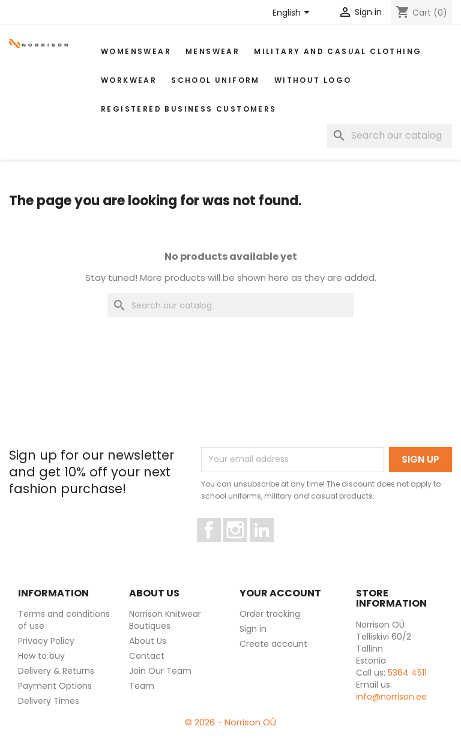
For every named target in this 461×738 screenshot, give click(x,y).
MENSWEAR (212, 51)
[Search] (389, 136)
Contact (146, 656)
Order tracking (270, 614)
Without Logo (313, 80)
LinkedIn (269, 547)
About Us (147, 641)
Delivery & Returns (56, 671)
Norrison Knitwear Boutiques (165, 620)
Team (141, 686)
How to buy (41, 656)
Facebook (220, 547)
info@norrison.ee (391, 697)
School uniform (215, 80)
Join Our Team (160, 671)
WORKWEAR (129, 80)
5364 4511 (407, 673)
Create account (273, 644)
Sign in (253, 629)
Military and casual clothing (337, 51)
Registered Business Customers (189, 109)
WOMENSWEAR (136, 51)
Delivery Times (48, 701)
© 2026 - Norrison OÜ (230, 722)
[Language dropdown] (293, 13)
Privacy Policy (46, 641)
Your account (280, 593)
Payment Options (55, 686)
